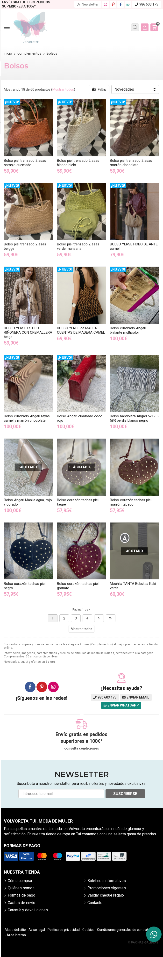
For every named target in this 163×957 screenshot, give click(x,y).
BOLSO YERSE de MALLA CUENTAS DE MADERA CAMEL (81, 330)
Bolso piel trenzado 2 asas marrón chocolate (131, 162)
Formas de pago (21, 895)
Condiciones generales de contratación (126, 930)
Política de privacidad (64, 930)
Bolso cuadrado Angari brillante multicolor (128, 330)
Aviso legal (36, 930)
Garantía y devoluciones (28, 910)
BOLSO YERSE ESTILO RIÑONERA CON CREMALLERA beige (28, 332)
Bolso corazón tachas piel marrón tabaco (130, 502)
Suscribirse (125, 793)
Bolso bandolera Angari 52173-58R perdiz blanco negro (134, 418)
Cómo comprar (20, 880)
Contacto (94, 902)
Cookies (88, 930)
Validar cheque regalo (105, 895)
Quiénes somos (21, 888)
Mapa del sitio (15, 930)
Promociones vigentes (106, 888)
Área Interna (16, 935)
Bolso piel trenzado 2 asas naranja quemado (25, 162)
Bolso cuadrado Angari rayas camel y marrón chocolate (27, 418)
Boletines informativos (106, 880)
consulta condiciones (81, 748)
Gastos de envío (21, 902)
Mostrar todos (63, 89)
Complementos (14, 656)
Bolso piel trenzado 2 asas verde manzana (78, 246)
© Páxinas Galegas (143, 942)
